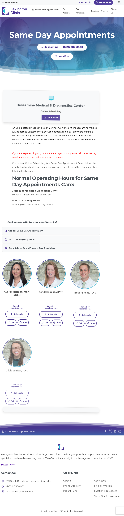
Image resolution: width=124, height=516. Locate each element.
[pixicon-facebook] (105, 432)
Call (11, 327)
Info (23, 327)
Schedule (17, 319)
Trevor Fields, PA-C (85, 303)
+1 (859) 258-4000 (10, 2)
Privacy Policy (8, 465)
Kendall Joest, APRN (51, 299)
